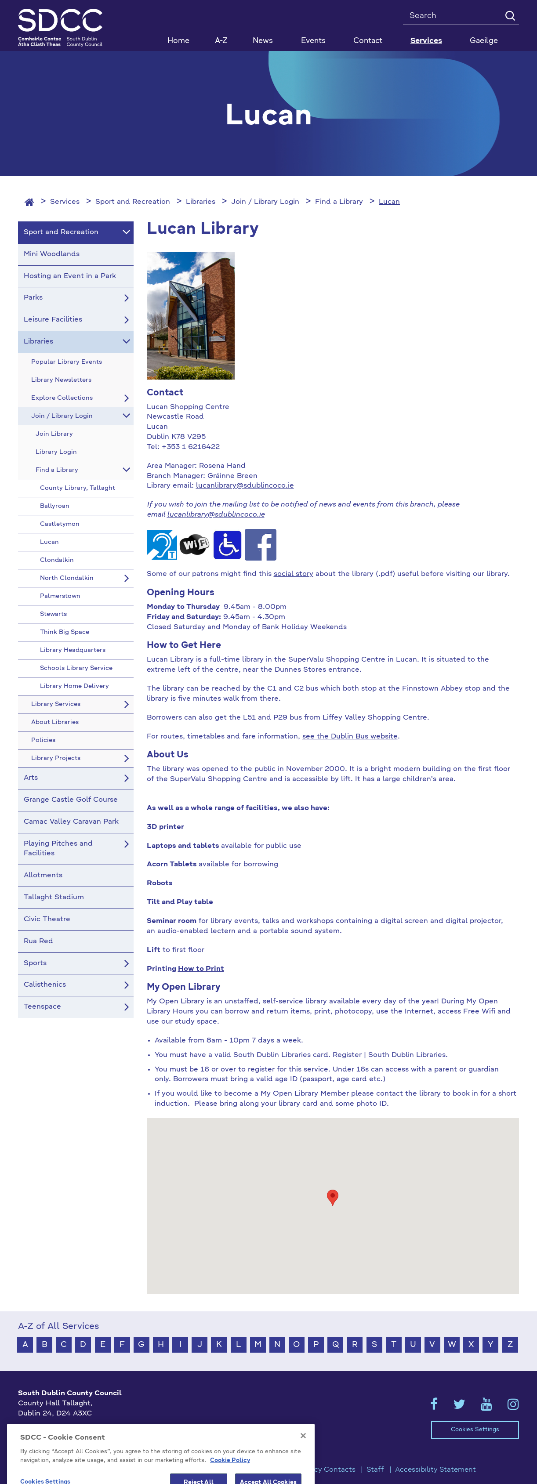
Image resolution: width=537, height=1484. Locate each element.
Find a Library (339, 202)
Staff (375, 1469)
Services (65, 202)
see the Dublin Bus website (350, 736)
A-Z (221, 41)
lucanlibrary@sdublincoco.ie (245, 485)
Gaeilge (484, 41)
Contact (367, 41)
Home (178, 41)
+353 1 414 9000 (49, 1428)
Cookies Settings (475, 1430)
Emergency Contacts (319, 1469)
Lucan (389, 202)
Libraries (200, 202)
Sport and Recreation (132, 202)
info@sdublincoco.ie (53, 1442)
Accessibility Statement (435, 1469)
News (263, 41)
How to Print (201, 969)
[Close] (303, 1457)
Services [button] (426, 41)
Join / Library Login (265, 202)
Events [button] (313, 41)
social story (293, 574)
